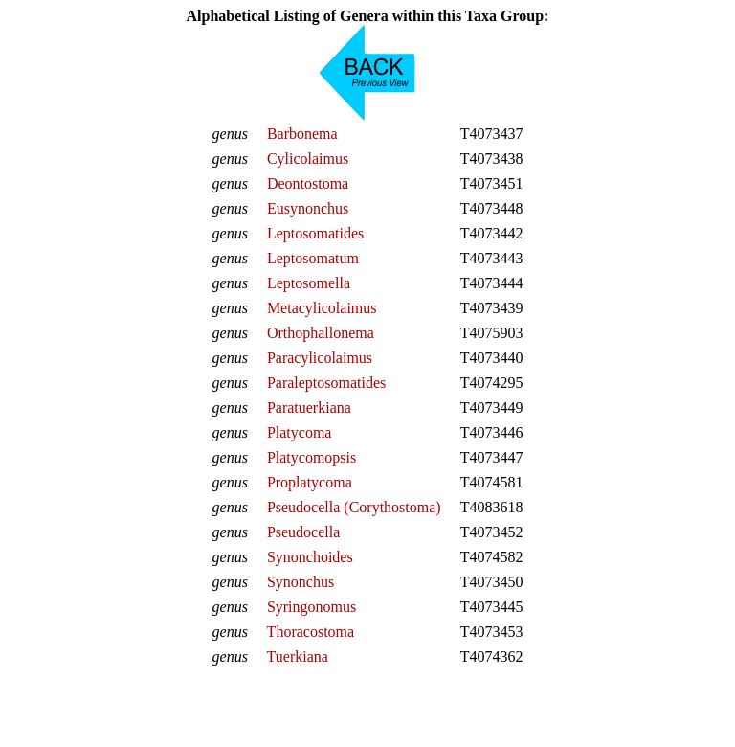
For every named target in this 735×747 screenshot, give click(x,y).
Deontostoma (307, 183)
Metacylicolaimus (322, 308)
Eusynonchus (307, 208)
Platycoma (299, 432)
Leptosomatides (315, 233)
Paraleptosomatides (326, 382)
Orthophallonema (320, 333)
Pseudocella (303, 532)
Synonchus (300, 582)
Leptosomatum (313, 258)
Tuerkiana (297, 656)
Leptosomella (308, 283)
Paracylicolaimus (319, 358)
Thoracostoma (311, 631)
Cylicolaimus (307, 158)
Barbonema (302, 133)
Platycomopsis (311, 457)
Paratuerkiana (309, 407)
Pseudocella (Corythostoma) (354, 507)
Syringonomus (311, 607)
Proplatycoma (309, 482)
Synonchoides (310, 557)
